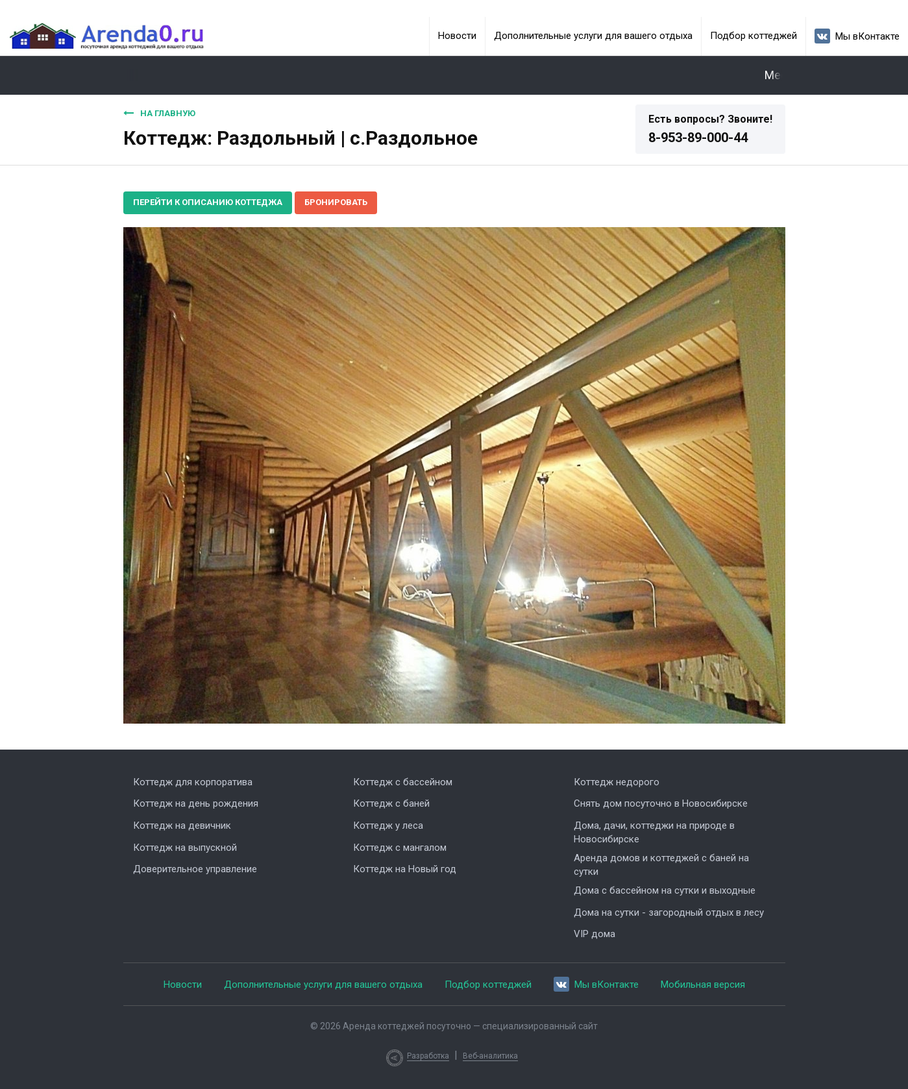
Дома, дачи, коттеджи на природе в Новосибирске (654, 832)
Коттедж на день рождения (195, 803)
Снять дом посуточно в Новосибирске (661, 803)
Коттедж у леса (388, 825)
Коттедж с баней (391, 803)
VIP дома (594, 934)
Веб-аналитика (490, 1055)
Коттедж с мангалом (400, 847)
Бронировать (335, 202)
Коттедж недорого (616, 782)
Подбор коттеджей (753, 36)
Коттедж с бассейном (402, 782)
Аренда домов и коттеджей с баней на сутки (661, 864)
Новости (457, 36)
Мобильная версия (703, 984)
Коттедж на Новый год (404, 869)
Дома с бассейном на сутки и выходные (664, 890)
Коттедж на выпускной (185, 847)
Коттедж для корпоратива (192, 782)
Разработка (428, 1055)
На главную (159, 113)
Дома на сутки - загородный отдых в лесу (669, 912)
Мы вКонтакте (857, 36)
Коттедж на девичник (182, 825)
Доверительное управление (195, 869)
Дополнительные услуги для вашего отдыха (593, 36)
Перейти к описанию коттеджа (207, 202)
